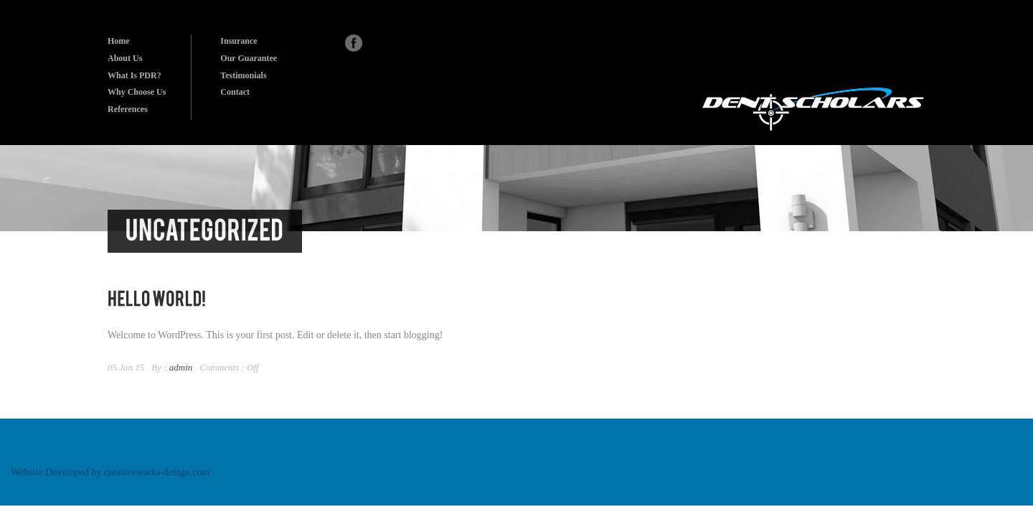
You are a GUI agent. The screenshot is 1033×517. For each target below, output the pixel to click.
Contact (235, 92)
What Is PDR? (134, 75)
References (128, 109)
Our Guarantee (248, 58)
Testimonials (243, 75)
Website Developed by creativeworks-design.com (110, 472)
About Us (125, 58)
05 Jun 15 (126, 367)
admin (181, 367)
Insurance (238, 41)
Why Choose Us (137, 92)
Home (119, 41)
